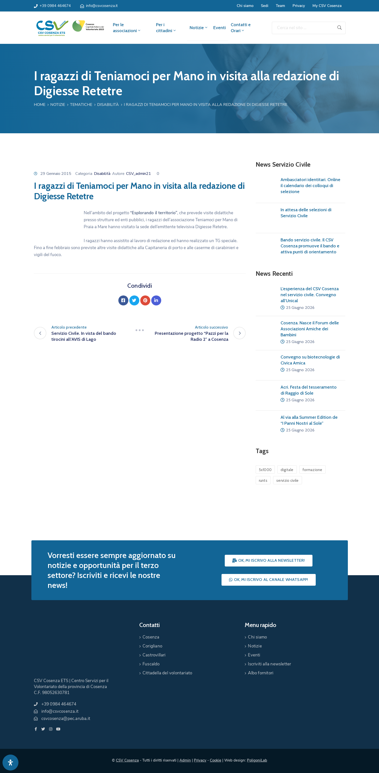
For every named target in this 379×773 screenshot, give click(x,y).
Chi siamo (245, 5)
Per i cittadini (166, 27)
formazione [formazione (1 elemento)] (312, 470)
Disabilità (108, 104)
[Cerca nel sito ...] (303, 28)
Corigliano (152, 646)
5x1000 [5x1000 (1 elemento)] (265, 470)
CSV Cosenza (127, 760)
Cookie (215, 760)
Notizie (199, 27)
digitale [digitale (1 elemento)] (287, 470)
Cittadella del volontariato (167, 673)
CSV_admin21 (138, 173)
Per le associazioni (127, 27)
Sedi (264, 5)
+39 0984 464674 (55, 5)
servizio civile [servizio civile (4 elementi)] (287, 480)
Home (39, 104)
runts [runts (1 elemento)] (263, 480)
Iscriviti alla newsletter (269, 664)
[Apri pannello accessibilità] (10, 763)
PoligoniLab (257, 760)
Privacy (299, 5)
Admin (185, 760)
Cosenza (151, 637)
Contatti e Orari (241, 27)
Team (280, 5)
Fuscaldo (151, 664)
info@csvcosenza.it (102, 5)
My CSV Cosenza (327, 5)
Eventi (219, 27)
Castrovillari (154, 655)
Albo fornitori (260, 673)
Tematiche (81, 104)
